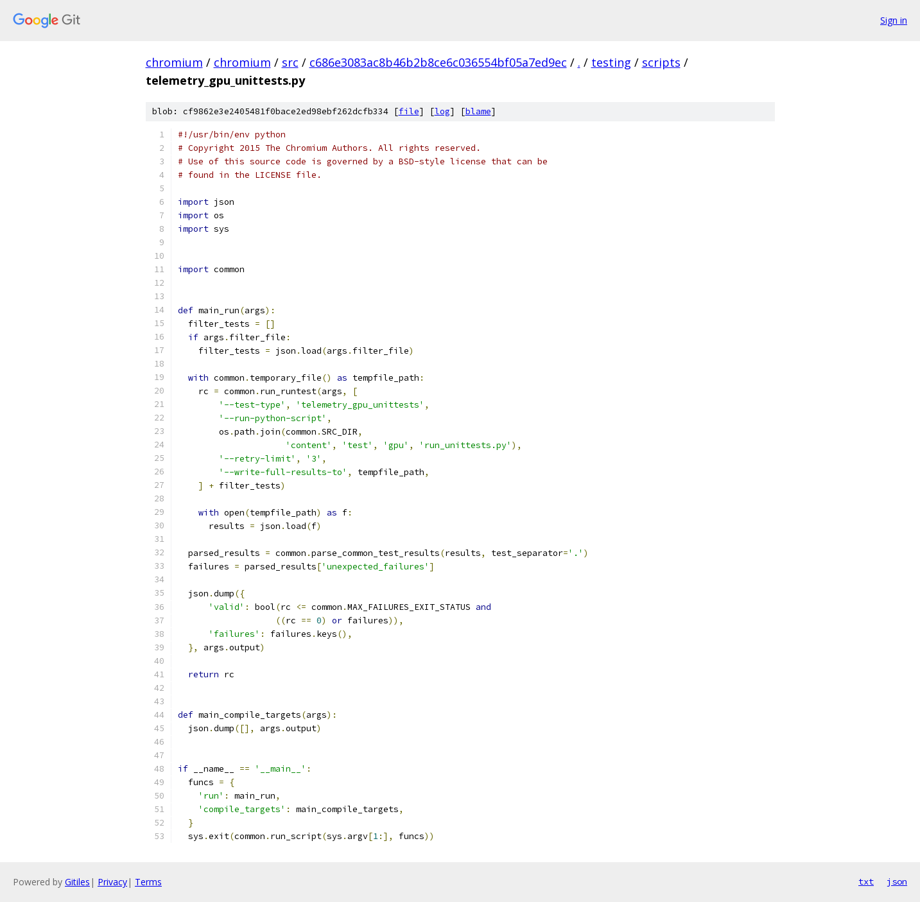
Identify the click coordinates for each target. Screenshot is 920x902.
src (290, 62)
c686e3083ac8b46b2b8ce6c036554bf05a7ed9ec (438, 62)
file (409, 111)
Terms (148, 882)
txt (866, 881)
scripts (661, 62)
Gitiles (77, 882)
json (897, 881)
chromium (174, 62)
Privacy (112, 882)
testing (611, 62)
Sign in (893, 20)
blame (478, 111)
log (442, 111)
